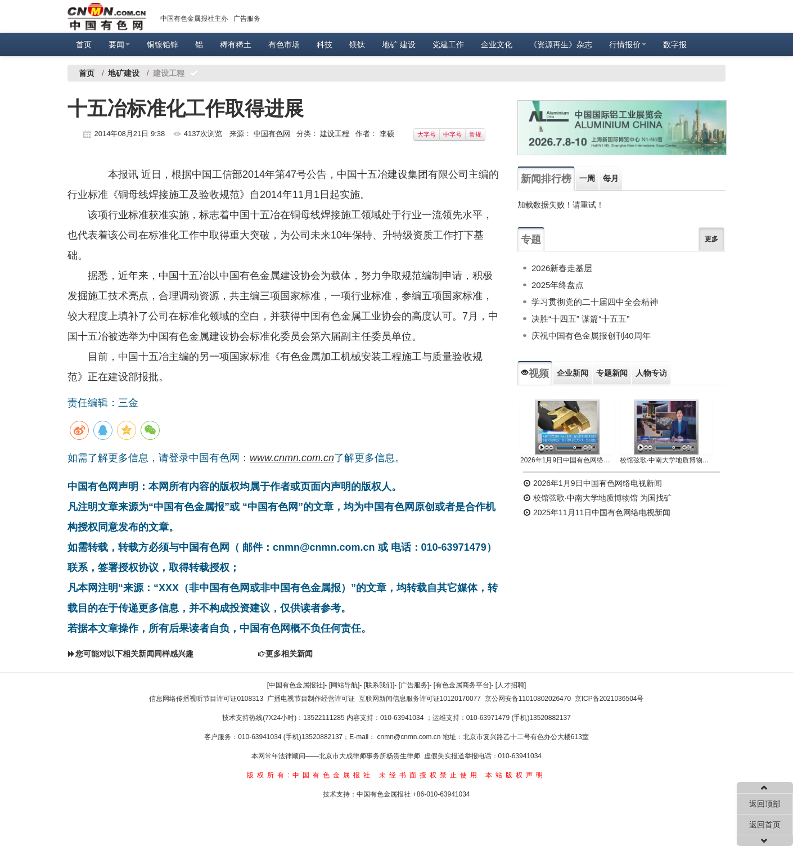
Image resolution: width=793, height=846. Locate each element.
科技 (324, 44)
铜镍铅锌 (162, 44)
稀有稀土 (235, 44)
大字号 (426, 134)
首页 (84, 44)
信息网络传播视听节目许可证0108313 (206, 699)
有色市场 (284, 44)
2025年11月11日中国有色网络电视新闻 (596, 512)
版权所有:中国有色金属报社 (310, 775)
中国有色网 (272, 133)
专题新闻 (612, 372)
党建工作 (448, 44)
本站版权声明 (515, 775)
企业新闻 (572, 372)
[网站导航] (344, 685)
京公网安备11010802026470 (528, 699)
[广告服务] (414, 685)
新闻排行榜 (546, 178)
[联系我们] (379, 685)
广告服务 (246, 18)
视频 (535, 373)
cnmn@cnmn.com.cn (410, 737)
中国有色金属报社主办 (194, 18)
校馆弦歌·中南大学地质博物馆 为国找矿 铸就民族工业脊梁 (667, 460)
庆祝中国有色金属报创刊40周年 (591, 335)
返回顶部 (765, 803)
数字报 (675, 44)
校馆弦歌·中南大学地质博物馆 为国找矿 (597, 497)
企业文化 (496, 44)
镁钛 (357, 44)
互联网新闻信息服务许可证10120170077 (420, 699)
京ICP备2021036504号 (609, 699)
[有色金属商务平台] (463, 685)
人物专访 (651, 372)
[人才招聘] (510, 685)
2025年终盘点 (557, 285)
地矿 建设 (399, 44)
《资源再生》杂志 (560, 44)
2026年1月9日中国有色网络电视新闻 (567, 460)
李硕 (387, 133)
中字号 (452, 134)
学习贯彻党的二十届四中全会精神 (594, 302)
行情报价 (627, 44)
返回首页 (765, 824)
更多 (711, 239)
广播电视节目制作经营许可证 (311, 699)
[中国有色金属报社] (296, 685)
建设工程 (334, 133)
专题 (531, 239)
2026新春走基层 (561, 268)
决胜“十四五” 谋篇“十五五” (580, 318)
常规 (475, 134)
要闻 (119, 44)
